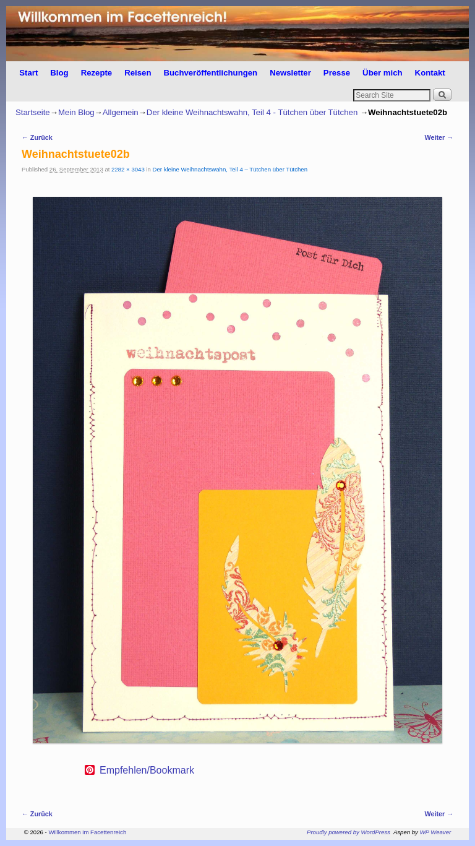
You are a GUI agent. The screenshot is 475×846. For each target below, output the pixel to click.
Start (28, 72)
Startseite (32, 112)
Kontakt (430, 72)
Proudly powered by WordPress (348, 832)
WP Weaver (435, 832)
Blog (59, 72)
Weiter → (438, 137)
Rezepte (97, 72)
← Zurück (37, 137)
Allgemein (121, 112)
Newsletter (290, 72)
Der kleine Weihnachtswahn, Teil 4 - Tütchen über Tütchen (252, 112)
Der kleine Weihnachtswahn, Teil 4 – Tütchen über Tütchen (230, 169)
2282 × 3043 (128, 169)
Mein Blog (76, 112)
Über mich (382, 72)
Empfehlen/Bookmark (147, 770)
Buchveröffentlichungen (210, 72)
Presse (336, 72)
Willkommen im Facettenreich (87, 832)
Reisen (137, 72)
